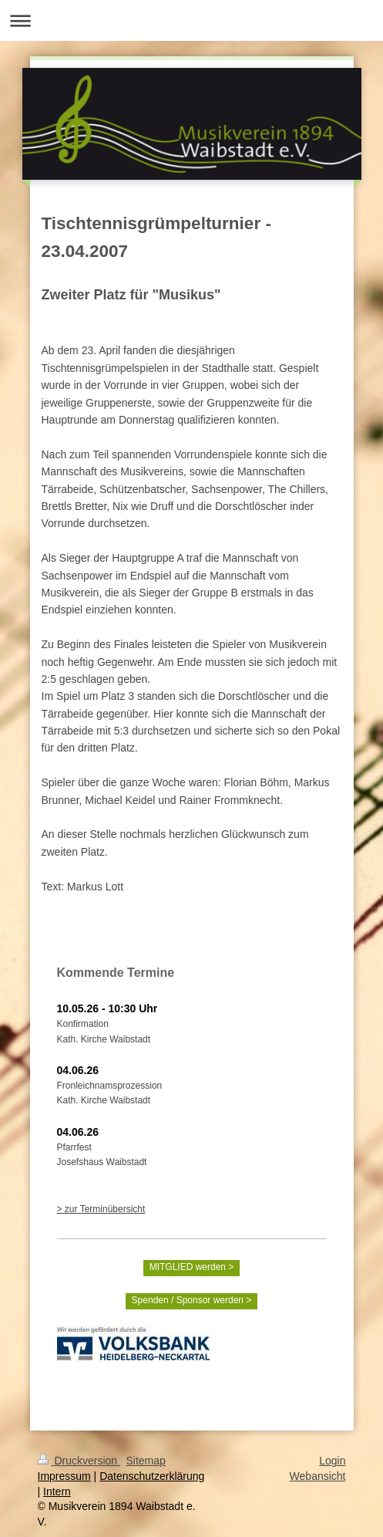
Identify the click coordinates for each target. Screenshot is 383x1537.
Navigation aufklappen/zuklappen (191, 20)
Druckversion (79, 1460)
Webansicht (318, 1476)
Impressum (64, 1476)
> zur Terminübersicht (101, 1209)
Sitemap (146, 1460)
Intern (57, 1491)
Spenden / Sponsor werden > (192, 1300)
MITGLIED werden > (192, 1267)
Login (332, 1460)
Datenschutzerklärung (151, 1476)
